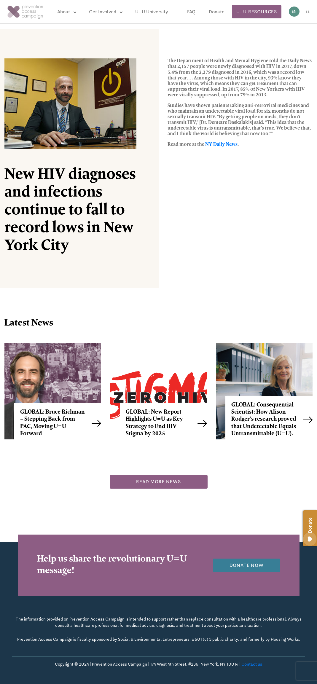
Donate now (247, 565)
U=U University (151, 12)
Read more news (158, 481)
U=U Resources (256, 12)
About (63, 12)
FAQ (191, 12)
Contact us (251, 664)
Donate (216, 12)
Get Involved (102, 12)
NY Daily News (221, 144)
